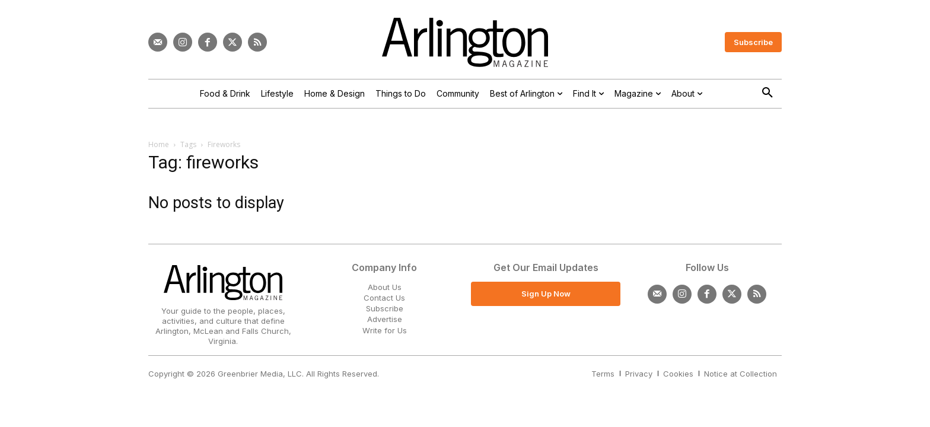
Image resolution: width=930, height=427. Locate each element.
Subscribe (384, 308)
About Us (385, 287)
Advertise (384, 319)
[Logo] (465, 42)
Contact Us (384, 297)
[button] (767, 93)
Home (158, 144)
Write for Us (384, 330)
